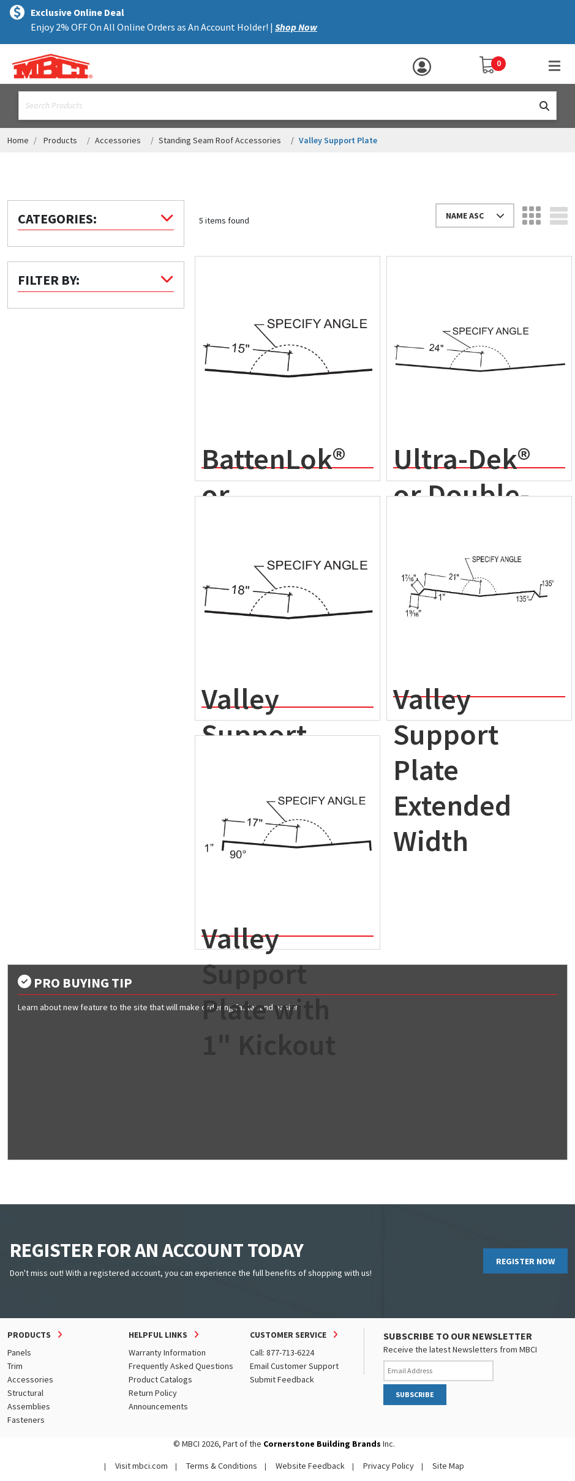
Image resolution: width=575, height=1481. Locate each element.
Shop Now (296, 27)
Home (18, 140)
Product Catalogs (160, 1379)
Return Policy (153, 1392)
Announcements (158, 1406)
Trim (15, 1365)
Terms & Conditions (221, 1465)
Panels (19, 1352)
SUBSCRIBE (415, 1394)
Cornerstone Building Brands (322, 1443)
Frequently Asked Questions (181, 1365)
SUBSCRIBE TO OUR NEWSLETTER (457, 1336)
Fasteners (26, 1419)
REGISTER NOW (525, 1261)
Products (60, 140)
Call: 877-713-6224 (282, 1352)
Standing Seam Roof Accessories (220, 140)
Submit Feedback (282, 1379)
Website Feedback (310, 1465)
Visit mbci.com (141, 1465)
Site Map (448, 1465)
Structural (25, 1392)
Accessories (118, 140)
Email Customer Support (294, 1365)
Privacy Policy (388, 1465)
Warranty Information (167, 1352)
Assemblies (28, 1406)
